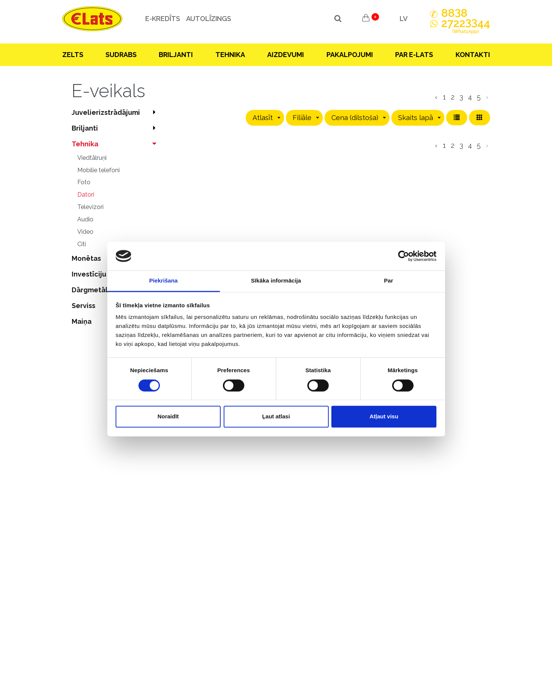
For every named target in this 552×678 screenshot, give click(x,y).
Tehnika (230, 55)
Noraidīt (168, 416)
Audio (85, 219)
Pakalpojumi (349, 55)
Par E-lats (414, 55)
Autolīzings (208, 19)
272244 (465, 27)
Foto (83, 182)
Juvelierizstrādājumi (116, 112)
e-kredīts (162, 19)
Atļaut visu (384, 416)
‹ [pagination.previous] (436, 97)
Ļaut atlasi (276, 416)
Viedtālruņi (92, 157)
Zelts (72, 55)
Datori (85, 194)
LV (404, 19)
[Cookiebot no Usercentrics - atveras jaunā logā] (403, 256)
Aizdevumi (285, 55)
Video (85, 231)
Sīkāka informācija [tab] (276, 281)
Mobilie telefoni (98, 170)
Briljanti (176, 55)
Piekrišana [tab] (163, 281)
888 (454, 13)
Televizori (90, 206)
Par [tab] (388, 281)
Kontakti (473, 55)
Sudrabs (121, 55)
